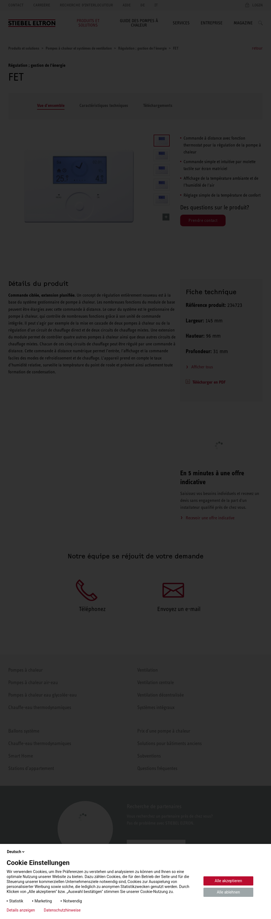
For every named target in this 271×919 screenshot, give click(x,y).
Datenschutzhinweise (62, 910)
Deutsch (16, 851)
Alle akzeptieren (228, 881)
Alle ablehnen (228, 892)
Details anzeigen (21, 910)
